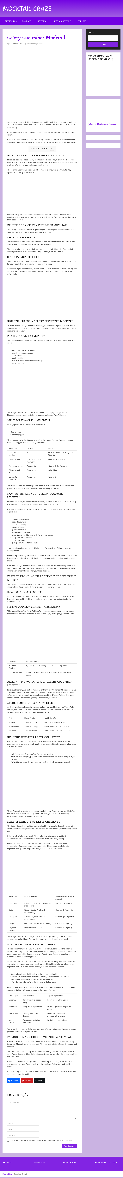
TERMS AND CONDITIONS (105, 1162)
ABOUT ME (7, 1162)
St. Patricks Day (15, 44)
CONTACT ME (39, 1162)
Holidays (26, 21)
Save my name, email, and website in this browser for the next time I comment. (42, 1140)
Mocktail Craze (27, 8)
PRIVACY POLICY (70, 1162)
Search (91, 32)
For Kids (82, 21)
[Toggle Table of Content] (50, 149)
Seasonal (42, 21)
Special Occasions (62, 21)
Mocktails (10, 21)
